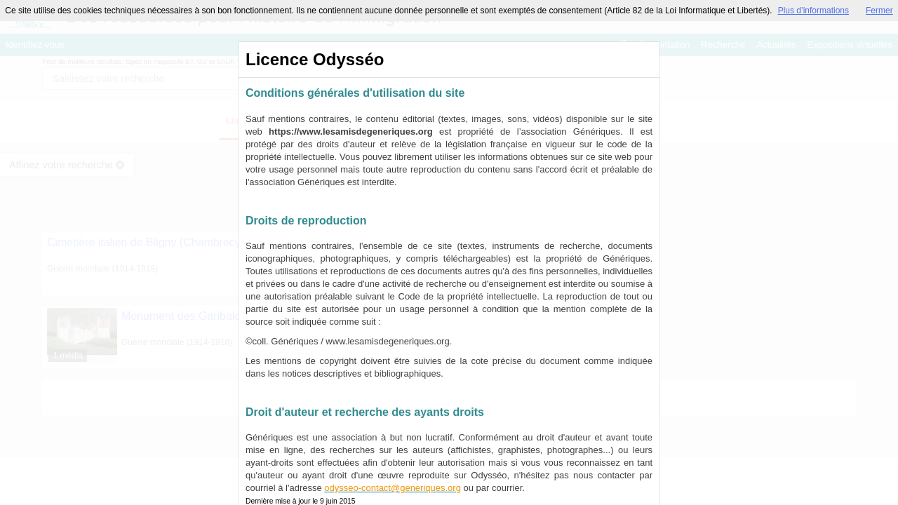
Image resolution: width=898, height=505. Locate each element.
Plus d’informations (813, 10)
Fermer (879, 10)
